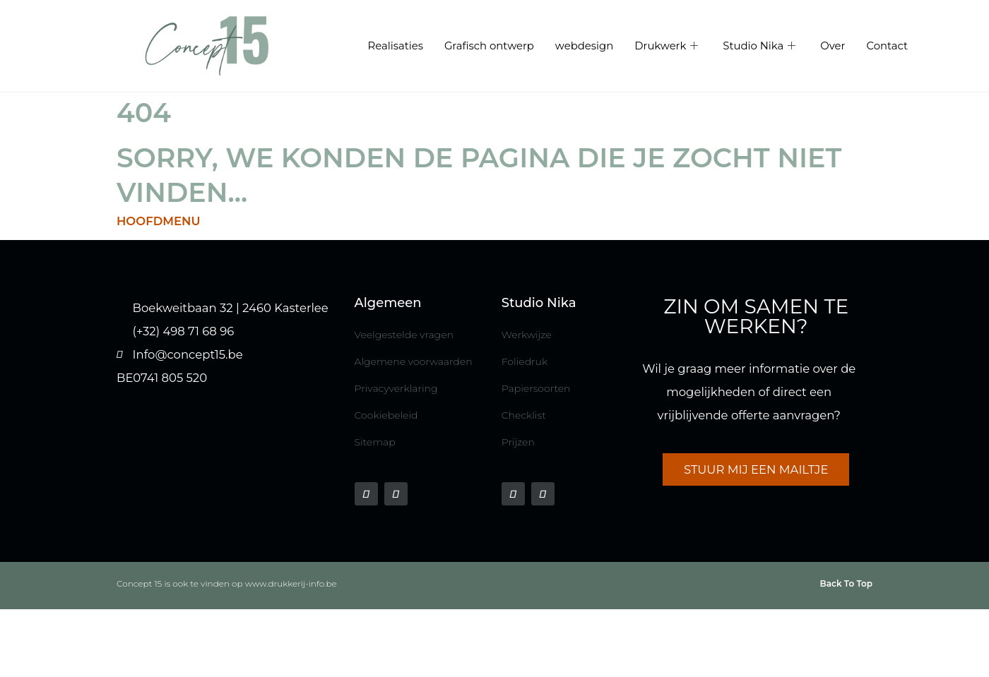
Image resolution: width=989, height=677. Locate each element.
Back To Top (846, 583)
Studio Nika (761, 46)
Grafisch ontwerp (489, 46)
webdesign (584, 46)
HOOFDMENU (159, 221)
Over (832, 46)
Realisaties (394, 46)
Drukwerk (667, 46)
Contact (887, 46)
